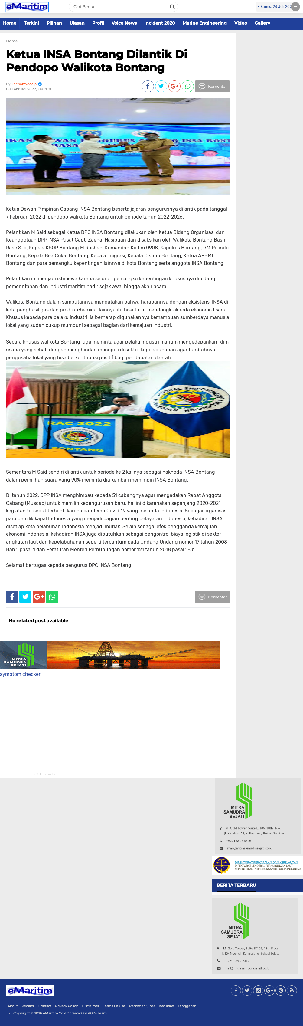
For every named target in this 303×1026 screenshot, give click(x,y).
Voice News (124, 23)
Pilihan (54, 23)
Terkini (31, 23)
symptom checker (20, 674)
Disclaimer (90, 1006)
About (13, 1006)
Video (240, 23)
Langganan (187, 1006)
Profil (98, 23)
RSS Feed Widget (45, 774)
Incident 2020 (159, 23)
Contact (44, 1006)
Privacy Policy (66, 1006)
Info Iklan (166, 1006)
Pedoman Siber (142, 1006)
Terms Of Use (114, 1006)
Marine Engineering (205, 23)
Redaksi (27, 1006)
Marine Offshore (21, 37)
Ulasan (77, 23)
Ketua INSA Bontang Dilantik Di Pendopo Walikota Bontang (96, 61)
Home (9, 23)
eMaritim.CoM (55, 1013)
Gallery (262, 23)
